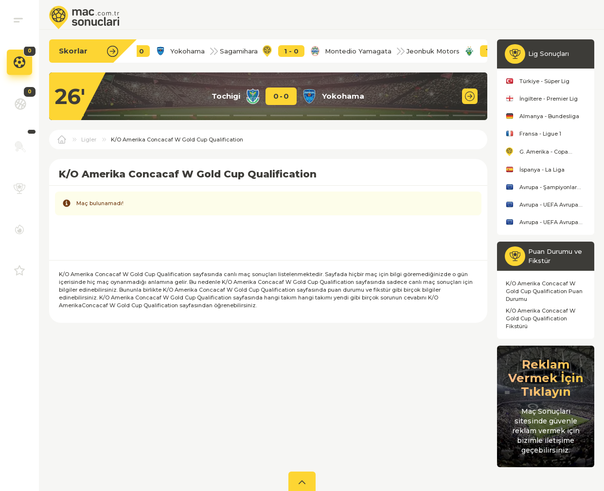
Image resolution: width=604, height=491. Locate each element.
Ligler (88, 139)
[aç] (302, 481)
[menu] (18, 20)
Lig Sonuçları (548, 53)
